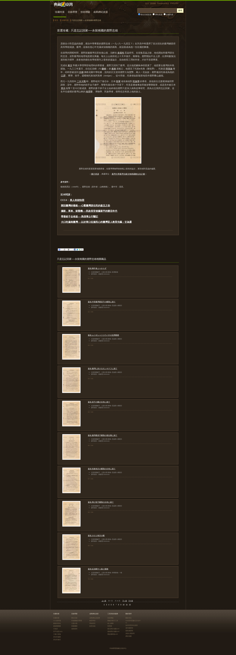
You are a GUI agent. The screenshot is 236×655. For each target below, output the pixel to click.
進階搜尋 (74, 629)
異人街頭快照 (77, 200)
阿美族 (169, 68)
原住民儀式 (57, 639)
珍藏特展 (60, 12)
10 (123, 604)
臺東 (114, 68)
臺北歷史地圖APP (113, 629)
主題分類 (74, 623)
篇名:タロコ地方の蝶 (96, 536)
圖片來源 (95, 174)
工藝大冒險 (57, 634)
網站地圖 (129, 636)
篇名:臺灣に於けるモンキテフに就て (102, 369)
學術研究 (92, 623)
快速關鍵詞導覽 (76, 620)
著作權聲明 (129, 628)
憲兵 (63, 88)
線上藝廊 (110, 623)
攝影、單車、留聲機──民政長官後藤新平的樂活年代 (89, 211)
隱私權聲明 (129, 631)
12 (130, 604)
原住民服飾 (57, 637)
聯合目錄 (74, 618)
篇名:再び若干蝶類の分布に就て (101, 502)
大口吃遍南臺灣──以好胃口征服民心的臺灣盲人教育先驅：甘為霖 (96, 222)
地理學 (89, 91)
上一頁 (104, 601)
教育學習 (92, 620)
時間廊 (109, 626)
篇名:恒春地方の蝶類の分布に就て (101, 469)
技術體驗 (85, 12)
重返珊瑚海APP (112, 634)
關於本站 (129, 618)
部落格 (153, 3)
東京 (70, 65)
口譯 (63, 75)
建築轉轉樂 (57, 626)
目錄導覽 (72, 12)
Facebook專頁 (163, 3)
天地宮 (55, 629)
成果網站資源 (100, 12)
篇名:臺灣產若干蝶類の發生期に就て (102, 435)
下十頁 (130, 601)
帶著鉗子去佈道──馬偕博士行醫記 (79, 216)
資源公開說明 (130, 633)
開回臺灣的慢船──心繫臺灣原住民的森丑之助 (85, 205)
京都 (81, 72)
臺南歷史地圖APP (113, 631)
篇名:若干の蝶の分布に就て (99, 402)
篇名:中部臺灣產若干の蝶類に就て (101, 302)
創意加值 (92, 626)
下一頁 (124, 601)
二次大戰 (81, 81)
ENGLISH (174, 3)
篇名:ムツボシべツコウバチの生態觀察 (103, 335)
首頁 (147, 3)
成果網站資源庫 (94, 618)
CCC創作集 (57, 620)
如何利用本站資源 (132, 625)
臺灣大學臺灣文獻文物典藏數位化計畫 (128, 174)
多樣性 (120, 52)
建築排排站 (57, 623)
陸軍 (118, 81)
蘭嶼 (104, 68)
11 (127, 604)
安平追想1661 (58, 631)
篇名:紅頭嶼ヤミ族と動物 (98, 569)
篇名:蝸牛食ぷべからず (97, 268)
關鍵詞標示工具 (112, 620)
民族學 (136, 81)
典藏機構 (74, 626)
